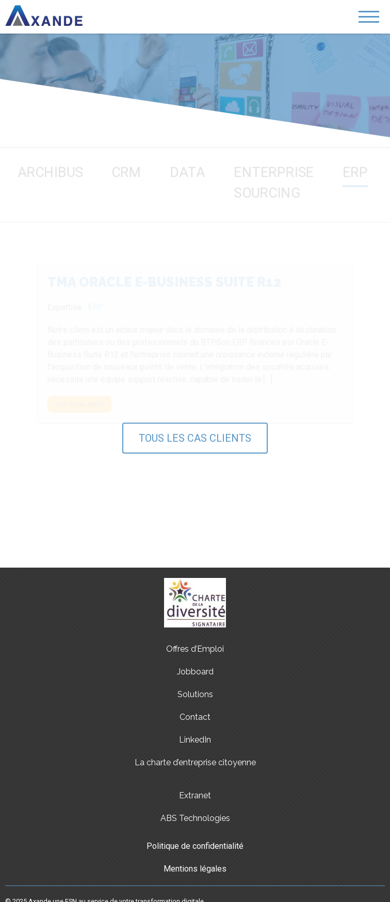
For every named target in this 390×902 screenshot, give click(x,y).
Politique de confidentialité (195, 846)
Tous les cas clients (195, 438)
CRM (123, 170)
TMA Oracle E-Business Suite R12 (164, 283)
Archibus (44, 170)
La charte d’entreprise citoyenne (195, 762)
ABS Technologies (195, 818)
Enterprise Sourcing (277, 181)
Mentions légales (195, 869)
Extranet (195, 795)
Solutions (195, 694)
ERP (362, 170)
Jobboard (195, 671)
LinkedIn (195, 740)
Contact (195, 717)
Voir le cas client (79, 405)
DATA (187, 170)
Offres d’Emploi (195, 649)
